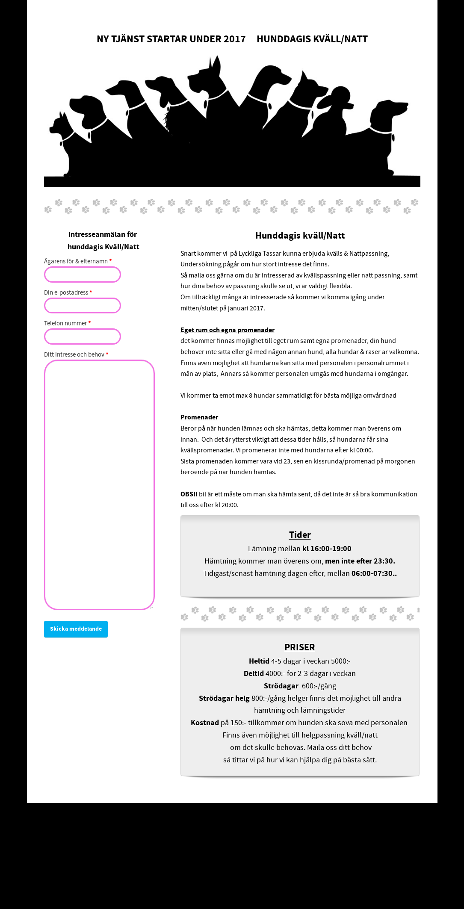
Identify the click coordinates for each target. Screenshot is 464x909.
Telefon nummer (67, 324)
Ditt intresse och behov (76, 355)
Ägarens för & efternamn (78, 262)
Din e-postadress (68, 293)
